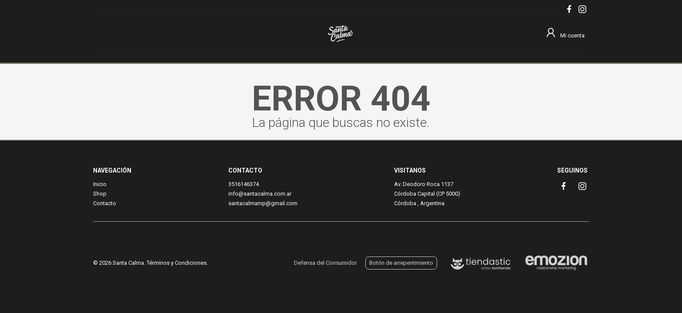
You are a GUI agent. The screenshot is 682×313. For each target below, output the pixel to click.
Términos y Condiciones (177, 263)
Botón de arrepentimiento (401, 263)
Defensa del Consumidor (325, 263)
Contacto (104, 203)
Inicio (100, 184)
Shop (100, 193)
